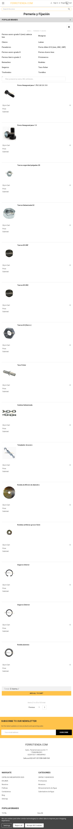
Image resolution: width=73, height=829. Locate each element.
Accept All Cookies (34, 825)
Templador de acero (24, 445)
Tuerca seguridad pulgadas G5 (28, 165)
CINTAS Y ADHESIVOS (46, 777)
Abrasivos (41, 784)
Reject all (18, 825)
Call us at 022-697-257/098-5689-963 (36, 758)
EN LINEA (5, 781)
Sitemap (5, 799)
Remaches (6, 62)
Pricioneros (43, 57)
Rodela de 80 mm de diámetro (28, 485)
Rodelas (41, 62)
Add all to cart (36, 693)
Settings (6, 825)
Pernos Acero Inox (46, 52)
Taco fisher (43, 67)
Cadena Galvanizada (24, 405)
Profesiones (42, 781)
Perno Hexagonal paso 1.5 (27, 125)
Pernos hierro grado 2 (11, 57)
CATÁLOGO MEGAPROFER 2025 (13, 777)
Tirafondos (6, 72)
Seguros (5, 67)
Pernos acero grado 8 (11, 52)
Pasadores (6, 47)
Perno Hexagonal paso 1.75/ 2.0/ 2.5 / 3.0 (32, 85)
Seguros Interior (23, 565)
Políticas (5, 788)
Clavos (5, 42)
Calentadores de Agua (46, 792)
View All (40, 813)
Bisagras (42, 36)
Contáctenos (6, 792)
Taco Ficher (21, 365)
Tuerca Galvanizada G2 (25, 205)
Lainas (41, 42)
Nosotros (5, 784)
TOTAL (4, 813)
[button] (69, 27)
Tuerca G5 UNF (22, 245)
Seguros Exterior (23, 605)
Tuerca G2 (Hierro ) (24, 325)
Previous (30, 707)
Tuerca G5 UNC (23, 285)
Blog (3, 795)
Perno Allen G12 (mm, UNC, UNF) (52, 47)
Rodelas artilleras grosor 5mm (28, 525)
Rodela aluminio (23, 645)
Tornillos (42, 72)
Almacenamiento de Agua (47, 788)
